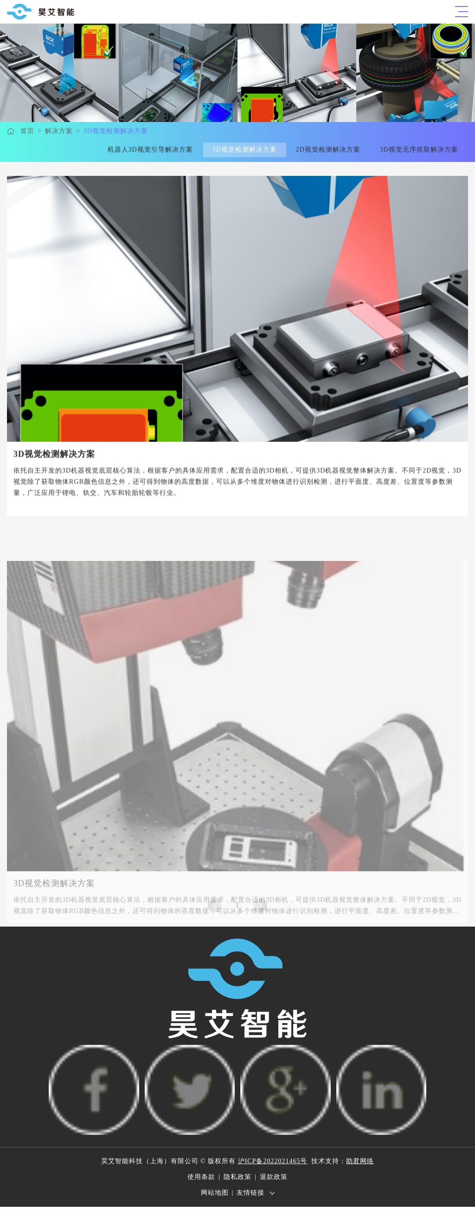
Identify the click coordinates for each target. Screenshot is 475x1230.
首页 (27, 131)
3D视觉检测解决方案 (115, 131)
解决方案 (59, 131)
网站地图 (215, 1192)
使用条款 (201, 1176)
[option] (237, 311)
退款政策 (274, 1176)
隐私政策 (237, 1176)
